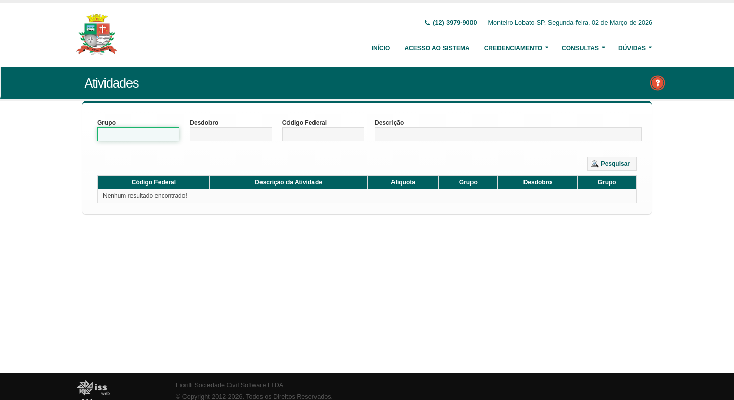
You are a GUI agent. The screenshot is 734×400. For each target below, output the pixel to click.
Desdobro (204, 122)
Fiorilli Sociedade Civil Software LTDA (229, 385)
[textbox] (138, 134)
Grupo (106, 122)
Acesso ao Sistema (436, 48)
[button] (612, 164)
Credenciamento (513, 48)
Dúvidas (632, 48)
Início (381, 48)
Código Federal (304, 122)
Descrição (389, 122)
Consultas (580, 48)
